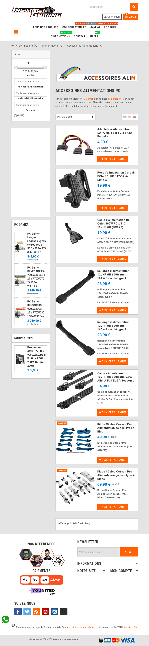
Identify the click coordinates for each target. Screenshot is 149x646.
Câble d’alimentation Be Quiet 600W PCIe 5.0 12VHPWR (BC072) (113, 223)
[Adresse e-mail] (98, 552)
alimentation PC (116, 98)
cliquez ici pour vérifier (83, 627)
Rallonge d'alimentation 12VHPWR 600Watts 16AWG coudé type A (113, 274)
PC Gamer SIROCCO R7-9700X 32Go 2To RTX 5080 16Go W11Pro (35, 309)
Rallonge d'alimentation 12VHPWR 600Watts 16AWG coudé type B (113, 326)
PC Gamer (88, 98)
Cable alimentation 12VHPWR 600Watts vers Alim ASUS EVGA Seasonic (115, 377)
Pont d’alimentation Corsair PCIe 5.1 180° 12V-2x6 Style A (116, 176)
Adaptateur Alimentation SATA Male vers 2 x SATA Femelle (114, 132)
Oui (20, 115)
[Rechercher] (112, 7)
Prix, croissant (64, 117)
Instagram (54, 612)
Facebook (18, 612)
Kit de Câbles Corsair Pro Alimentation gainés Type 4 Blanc (116, 475)
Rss (36, 612)
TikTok (63, 612)
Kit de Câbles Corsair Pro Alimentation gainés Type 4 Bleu (116, 428)
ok (128, 552)
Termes (137, 627)
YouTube (45, 612)
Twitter (27, 612)
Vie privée (128, 627)
